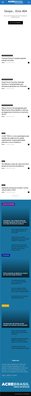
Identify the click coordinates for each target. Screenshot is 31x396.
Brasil (3, 161)
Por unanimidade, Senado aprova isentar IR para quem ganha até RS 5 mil (19, 282)
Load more (15, 195)
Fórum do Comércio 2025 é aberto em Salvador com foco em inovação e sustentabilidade (20, 290)
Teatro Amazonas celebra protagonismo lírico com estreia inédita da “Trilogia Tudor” (20, 239)
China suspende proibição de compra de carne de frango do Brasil (15, 274)
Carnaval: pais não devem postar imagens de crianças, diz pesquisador (15, 324)
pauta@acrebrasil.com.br (8, 377)
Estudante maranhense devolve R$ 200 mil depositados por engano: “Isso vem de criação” (19, 340)
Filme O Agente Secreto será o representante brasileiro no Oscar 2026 (19, 231)
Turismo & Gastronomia (7, 55)
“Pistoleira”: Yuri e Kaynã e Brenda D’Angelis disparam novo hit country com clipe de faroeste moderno (15, 222)
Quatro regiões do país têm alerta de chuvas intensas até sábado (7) (19, 332)
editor (3, 62)
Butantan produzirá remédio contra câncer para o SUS (15, 189)
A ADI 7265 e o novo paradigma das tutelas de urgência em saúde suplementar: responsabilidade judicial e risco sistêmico (15, 139)
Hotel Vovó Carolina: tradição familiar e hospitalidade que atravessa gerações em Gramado (14, 84)
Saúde (3, 133)
